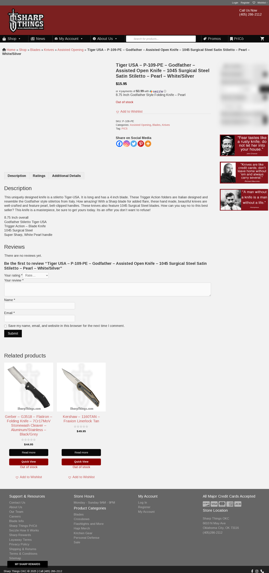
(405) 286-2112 (250, 14)
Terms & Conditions (23, 553)
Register (245, 2)
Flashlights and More (89, 524)
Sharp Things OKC (216, 518)
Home (11, 50)
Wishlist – (260, 2)
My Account (71, 39)
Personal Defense (86, 537)
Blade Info (16, 521)
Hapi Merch (82, 528)
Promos (214, 39)
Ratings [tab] (39, 176)
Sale (77, 542)
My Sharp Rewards (27, 564)
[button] (163, 91)
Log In (142, 502)
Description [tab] (17, 176)
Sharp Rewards (20, 535)
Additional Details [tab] (66, 176)
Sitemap (15, 558)
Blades (35, 50)
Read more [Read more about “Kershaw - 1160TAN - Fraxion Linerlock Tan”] (81, 452)
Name (9, 300)
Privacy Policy (19, 544)
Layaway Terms (20, 540)
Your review (14, 280)
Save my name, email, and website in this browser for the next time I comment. (66, 326)
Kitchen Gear (83, 533)
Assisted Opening (70, 50)
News (40, 39)
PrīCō (239, 39)
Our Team (16, 511)
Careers (15, 516)
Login (235, 2)
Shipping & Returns (22, 549)
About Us (107, 39)
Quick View (28, 461)
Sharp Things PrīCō (23, 526)
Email (9, 313)
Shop (14, 39)
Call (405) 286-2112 (50, 571)
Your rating (13, 275)
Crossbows (82, 519)
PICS (125, 128)
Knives (49, 50)
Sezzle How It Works (24, 530)
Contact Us (17, 502)
